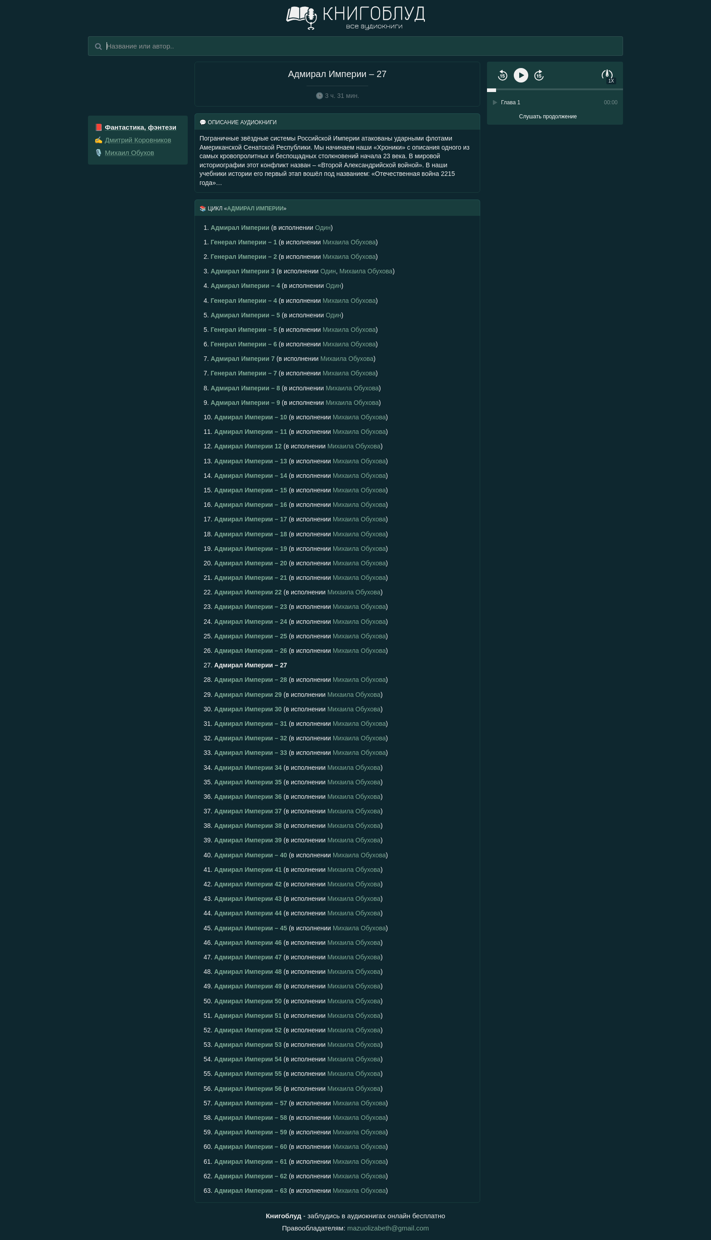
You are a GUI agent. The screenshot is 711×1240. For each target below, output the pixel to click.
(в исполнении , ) (299, 271)
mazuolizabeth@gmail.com (388, 1228)
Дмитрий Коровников (138, 140)
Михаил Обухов (129, 152)
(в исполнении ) (268, 227)
